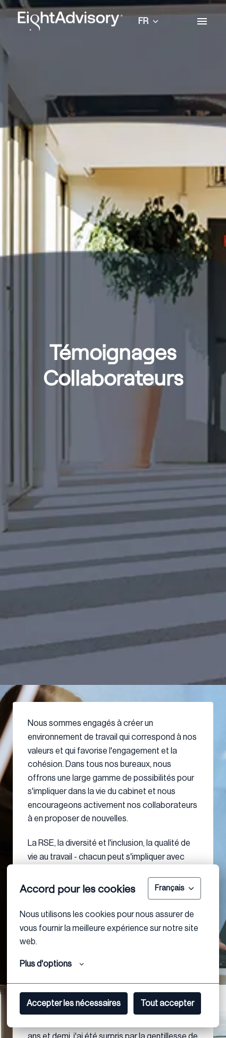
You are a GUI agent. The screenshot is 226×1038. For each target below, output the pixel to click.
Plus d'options (52, 964)
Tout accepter (167, 1003)
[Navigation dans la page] (202, 21)
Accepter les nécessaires (74, 1003)
